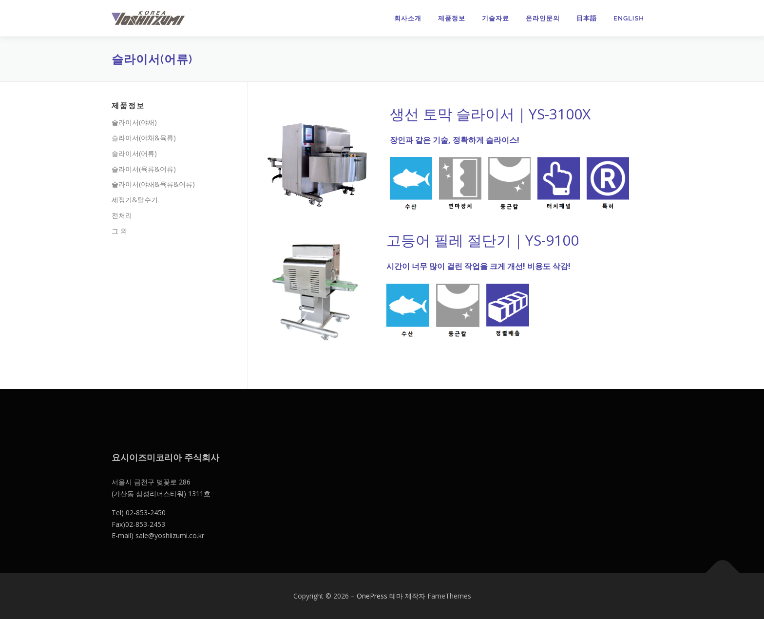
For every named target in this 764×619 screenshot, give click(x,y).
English (628, 18)
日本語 (586, 18)
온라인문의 (543, 18)
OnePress (372, 595)
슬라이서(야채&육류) (144, 137)
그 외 (119, 230)
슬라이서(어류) (134, 153)
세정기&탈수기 (135, 199)
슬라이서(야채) (134, 122)
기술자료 (495, 18)
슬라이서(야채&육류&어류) (153, 184)
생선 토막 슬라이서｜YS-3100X (490, 114)
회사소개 (407, 18)
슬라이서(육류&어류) (144, 169)
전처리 (122, 215)
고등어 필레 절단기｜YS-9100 (482, 240)
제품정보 (451, 18)
